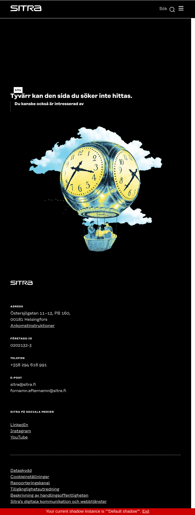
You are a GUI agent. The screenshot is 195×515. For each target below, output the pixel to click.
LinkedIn (19, 425)
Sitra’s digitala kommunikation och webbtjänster (58, 501)
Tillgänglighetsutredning (34, 489)
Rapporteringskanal (30, 483)
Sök (167, 9)
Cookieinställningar (29, 476)
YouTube (19, 437)
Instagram (20, 431)
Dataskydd (21, 470)
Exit (145, 511)
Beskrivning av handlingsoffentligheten (49, 495)
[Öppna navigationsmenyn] (181, 9)
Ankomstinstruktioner (32, 325)
